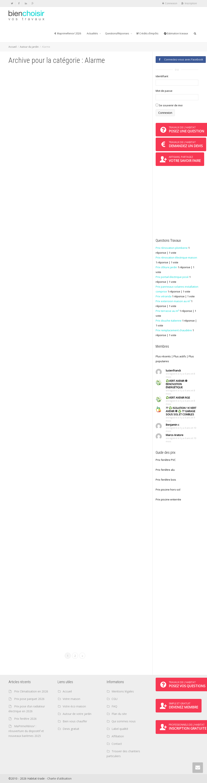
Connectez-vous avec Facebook (180, 59)
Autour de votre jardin (77, 714)
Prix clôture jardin (166, 267)
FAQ (114, 706)
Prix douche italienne (169, 320)
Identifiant (162, 76)
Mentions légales (123, 691)
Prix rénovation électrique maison (176, 257)
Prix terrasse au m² (167, 311)
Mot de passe (164, 91)
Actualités (92, 33)
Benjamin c (172, 424)
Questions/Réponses (117, 33)
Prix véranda (163, 296)
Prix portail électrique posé (172, 277)
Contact (117, 744)
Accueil (12, 47)
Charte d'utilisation (59, 778)
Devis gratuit (71, 729)
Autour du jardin (29, 47)
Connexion (171, 3)
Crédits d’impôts (147, 33)
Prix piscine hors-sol (168, 489)
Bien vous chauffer (75, 721)
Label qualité (120, 729)
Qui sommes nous (124, 721)
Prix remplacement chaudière (174, 330)
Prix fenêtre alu (165, 470)
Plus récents (163, 356)
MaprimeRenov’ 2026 (67, 33)
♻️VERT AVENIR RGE (178, 397)
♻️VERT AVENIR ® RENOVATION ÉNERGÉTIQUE (176, 384)
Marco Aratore (174, 435)
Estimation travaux (176, 33)
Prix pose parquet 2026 (29, 699)
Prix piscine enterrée (168, 499)
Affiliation (118, 736)
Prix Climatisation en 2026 (31, 691)
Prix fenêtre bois (166, 479)
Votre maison (71, 699)
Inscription (191, 3)
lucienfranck (173, 370)
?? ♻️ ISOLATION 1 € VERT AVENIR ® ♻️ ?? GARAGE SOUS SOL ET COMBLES (181, 411)
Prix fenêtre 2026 (25, 719)
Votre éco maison (74, 706)
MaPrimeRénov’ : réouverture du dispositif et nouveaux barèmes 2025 (26, 731)
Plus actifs (179, 356)
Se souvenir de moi (169, 105)
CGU (114, 699)
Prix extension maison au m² (173, 301)
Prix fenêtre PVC (166, 460)
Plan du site (119, 714)
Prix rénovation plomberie (172, 248)
